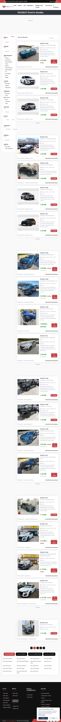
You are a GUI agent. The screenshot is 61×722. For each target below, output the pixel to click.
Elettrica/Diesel (8, 69)
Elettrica (7, 65)
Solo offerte (7, 146)
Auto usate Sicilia (47, 668)
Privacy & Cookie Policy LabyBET (46, 701)
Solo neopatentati (9, 148)
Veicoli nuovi (29, 697)
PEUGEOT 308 (44, 213)
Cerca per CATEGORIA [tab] (49, 654)
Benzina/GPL (8, 60)
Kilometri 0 (7, 97)
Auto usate (5, 693)
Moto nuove (15, 695)
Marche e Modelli (7, 707)
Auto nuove (5, 695)
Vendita (19, 5)
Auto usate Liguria (7, 665)
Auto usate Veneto (34, 671)
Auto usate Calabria (48, 658)
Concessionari (48, 5)
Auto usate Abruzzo (21, 658)
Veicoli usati (29, 694)
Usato (6, 103)
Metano (6, 77)
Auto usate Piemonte (7, 668)
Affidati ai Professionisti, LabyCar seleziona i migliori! (15, 1)
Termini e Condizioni (45, 704)
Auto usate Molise (48, 665)
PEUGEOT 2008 (44, 98)
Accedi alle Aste (54, 1)
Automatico (7, 83)
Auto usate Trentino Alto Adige (22, 672)
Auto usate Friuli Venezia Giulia (35, 662)
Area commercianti (45, 693)
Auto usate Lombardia (21, 665)
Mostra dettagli (41, 715)
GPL (6, 71)
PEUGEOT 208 (44, 71)
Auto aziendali (6, 700)
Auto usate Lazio (47, 661)
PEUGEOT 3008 (44, 43)
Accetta (43, 718)
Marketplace (30, 5)
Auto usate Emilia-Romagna (22, 661)
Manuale (7, 85)
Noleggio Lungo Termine (39, 6)
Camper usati (15, 706)
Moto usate (15, 693)
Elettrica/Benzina (8, 67)
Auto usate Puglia (20, 668)
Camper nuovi (15, 708)
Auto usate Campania (7, 661)
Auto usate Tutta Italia (7, 658)
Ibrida (6, 75)
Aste (25, 5)
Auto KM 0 (5, 702)
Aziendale (7, 93)
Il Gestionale (55, 6)
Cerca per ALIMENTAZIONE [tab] (35, 654)
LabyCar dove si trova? (46, 695)
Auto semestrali (6, 705)
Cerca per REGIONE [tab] (9, 654)
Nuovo (6, 99)
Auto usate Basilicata (34, 658)
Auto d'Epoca (6, 698)
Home (15, 5)
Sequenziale (7, 87)
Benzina (7, 58)
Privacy (43, 698)
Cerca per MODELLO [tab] (21, 654)
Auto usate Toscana (7, 671)
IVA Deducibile (43, 270)
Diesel (6, 63)
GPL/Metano (8, 73)
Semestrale (7, 101)
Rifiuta (53, 718)
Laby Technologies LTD (11, 720)
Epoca (6, 95)
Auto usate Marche (34, 665)
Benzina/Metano (8, 61)
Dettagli (54, 61)
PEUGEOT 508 (44, 137)
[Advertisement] (30, 27)
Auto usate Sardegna (34, 668)
